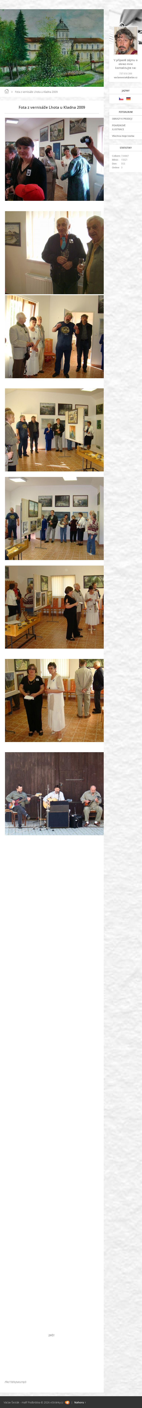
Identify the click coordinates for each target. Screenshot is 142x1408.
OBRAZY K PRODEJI (122, 118)
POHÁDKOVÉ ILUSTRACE (119, 127)
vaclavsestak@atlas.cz (125, 77)
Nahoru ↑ (80, 1402)
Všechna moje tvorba (123, 136)
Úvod (7, 91)
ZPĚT (51, 1335)
